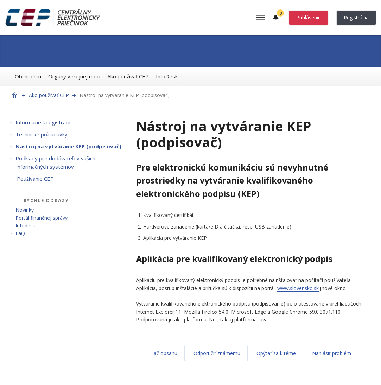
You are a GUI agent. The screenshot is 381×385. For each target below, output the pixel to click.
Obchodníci (28, 76)
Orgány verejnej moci (74, 76)
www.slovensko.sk (298, 288)
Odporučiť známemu (216, 353)
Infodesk (25, 225)
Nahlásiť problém (331, 353)
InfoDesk (167, 76)
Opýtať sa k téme (276, 353)
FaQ (20, 233)
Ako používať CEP (128, 76)
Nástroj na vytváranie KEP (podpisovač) (68, 146)
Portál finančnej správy (41, 217)
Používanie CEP (34, 178)
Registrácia (356, 17)
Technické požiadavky (41, 134)
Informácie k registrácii (42, 122)
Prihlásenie (308, 17)
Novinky (24, 209)
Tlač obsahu (163, 353)
